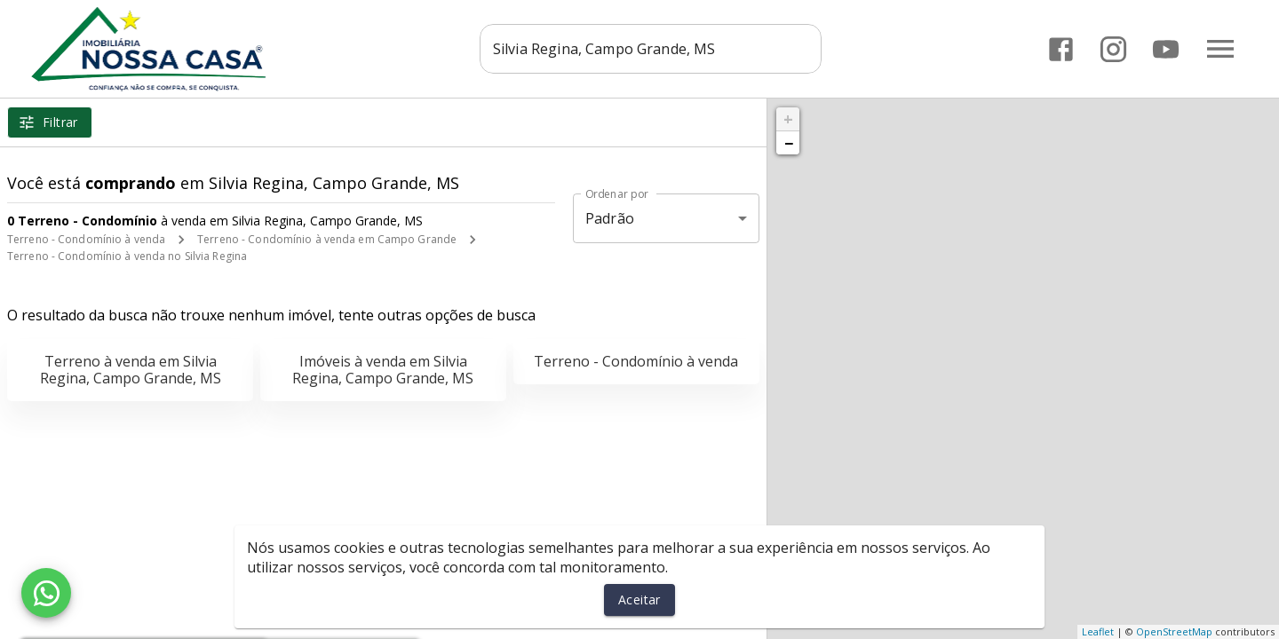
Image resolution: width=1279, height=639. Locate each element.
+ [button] (788, 119)
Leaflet (1098, 631)
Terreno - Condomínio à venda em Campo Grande (327, 239)
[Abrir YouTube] (1165, 49)
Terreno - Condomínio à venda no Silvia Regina (127, 256)
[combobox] (651, 49)
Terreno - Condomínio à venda (86, 239)
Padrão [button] (609, 218)
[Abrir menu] (1220, 48)
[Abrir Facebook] (1060, 49)
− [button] (788, 143)
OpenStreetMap (1174, 631)
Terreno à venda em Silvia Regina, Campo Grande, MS (130, 369)
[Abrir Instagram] (1113, 49)
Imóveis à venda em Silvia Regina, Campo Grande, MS (382, 369)
